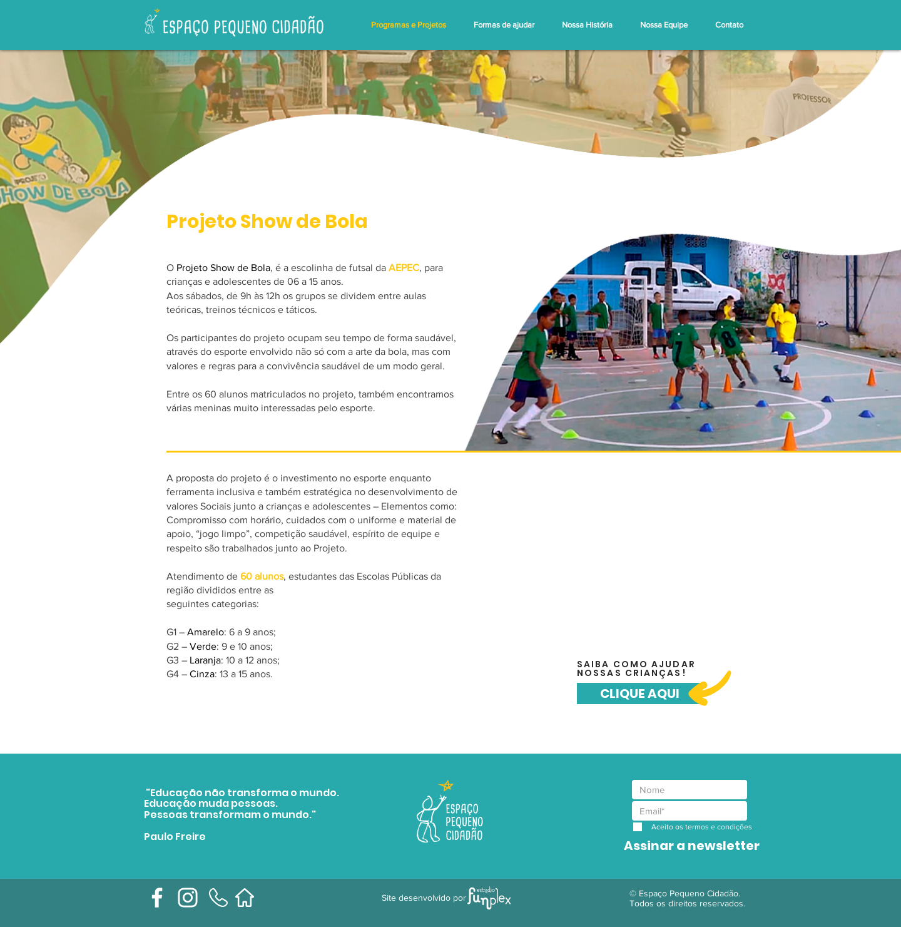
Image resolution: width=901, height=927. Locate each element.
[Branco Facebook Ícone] (157, 897)
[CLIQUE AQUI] (639, 693)
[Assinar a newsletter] (692, 846)
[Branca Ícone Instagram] (188, 897)
